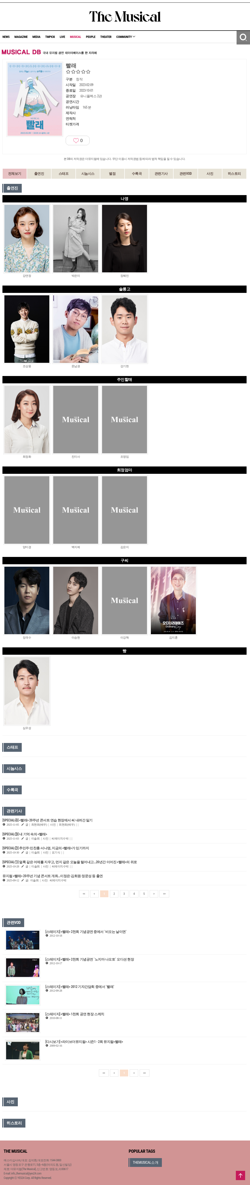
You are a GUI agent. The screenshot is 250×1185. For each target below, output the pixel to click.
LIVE (62, 37)
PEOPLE (90, 37)
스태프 (64, 174)
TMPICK (50, 37)
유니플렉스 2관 (91, 96)
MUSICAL (75, 37)
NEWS (6, 37)
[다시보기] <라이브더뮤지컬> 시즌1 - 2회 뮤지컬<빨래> (84, 1042)
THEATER (106, 37)
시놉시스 (87, 174)
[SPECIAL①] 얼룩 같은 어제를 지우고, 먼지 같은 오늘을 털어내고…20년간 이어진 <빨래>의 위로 (69, 862)
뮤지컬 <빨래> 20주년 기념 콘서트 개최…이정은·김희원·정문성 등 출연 (52, 876)
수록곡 (137, 174)
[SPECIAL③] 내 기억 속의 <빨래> (24, 834)
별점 (112, 174)
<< (84, 894)
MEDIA (36, 37)
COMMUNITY (125, 37)
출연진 (39, 174)
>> (164, 894)
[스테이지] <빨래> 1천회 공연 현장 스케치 (74, 1014)
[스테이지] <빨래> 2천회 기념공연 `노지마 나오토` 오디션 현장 (89, 959)
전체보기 (14, 174)
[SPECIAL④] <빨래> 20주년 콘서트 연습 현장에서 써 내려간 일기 (47, 820)
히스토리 (234, 174)
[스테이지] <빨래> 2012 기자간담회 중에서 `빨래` (79, 987)
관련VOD (185, 174)
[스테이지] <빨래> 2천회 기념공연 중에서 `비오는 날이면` (86, 932)
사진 (210, 174)
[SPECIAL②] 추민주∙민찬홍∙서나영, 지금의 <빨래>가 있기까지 (45, 848)
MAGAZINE (21, 37)
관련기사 (161, 174)
